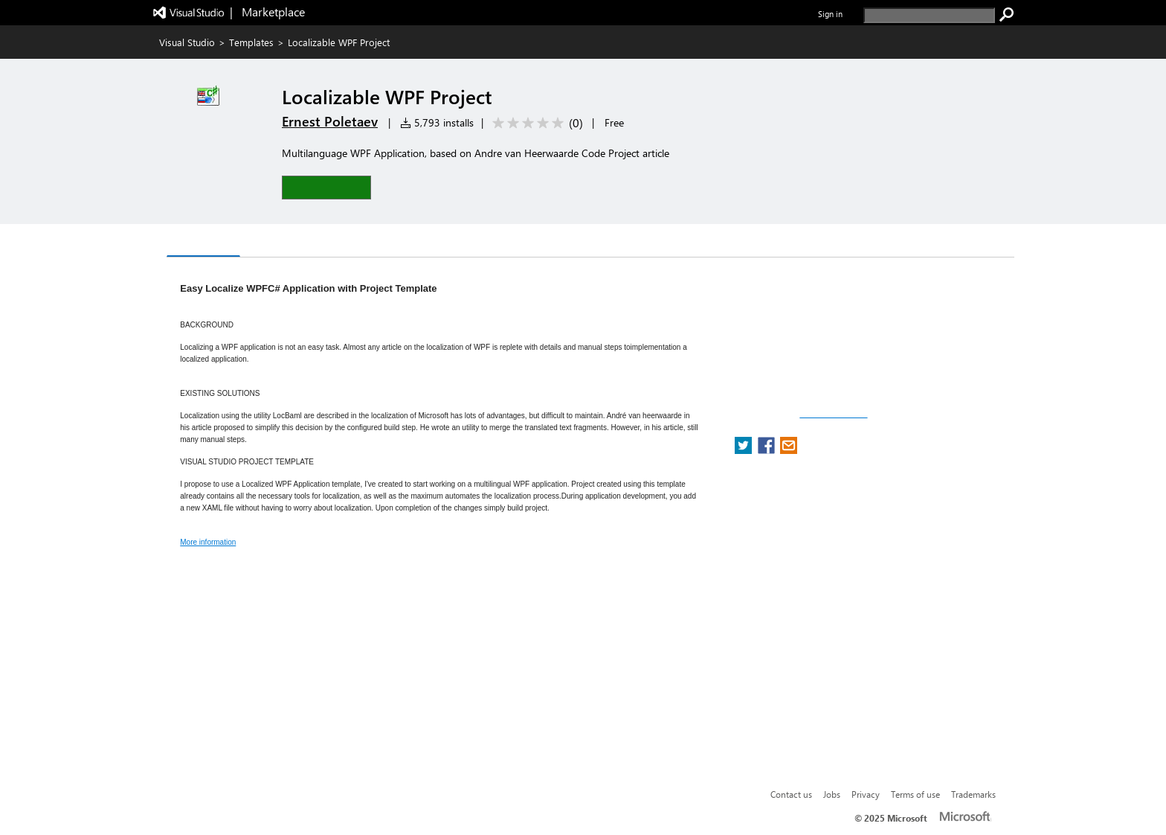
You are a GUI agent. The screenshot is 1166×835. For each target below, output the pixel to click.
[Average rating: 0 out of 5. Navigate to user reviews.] (535, 123)
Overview (203, 241)
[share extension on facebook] (767, 450)
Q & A (267, 242)
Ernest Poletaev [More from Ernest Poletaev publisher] (330, 121)
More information (208, 542)
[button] (326, 187)
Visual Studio (187, 42)
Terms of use (915, 794)
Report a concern (833, 414)
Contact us (791, 794)
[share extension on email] (789, 450)
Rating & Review (349, 242)
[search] (929, 15)
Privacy (865, 794)
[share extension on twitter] (744, 450)
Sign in (830, 13)
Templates (251, 42)
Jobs (831, 794)
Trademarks (973, 794)
